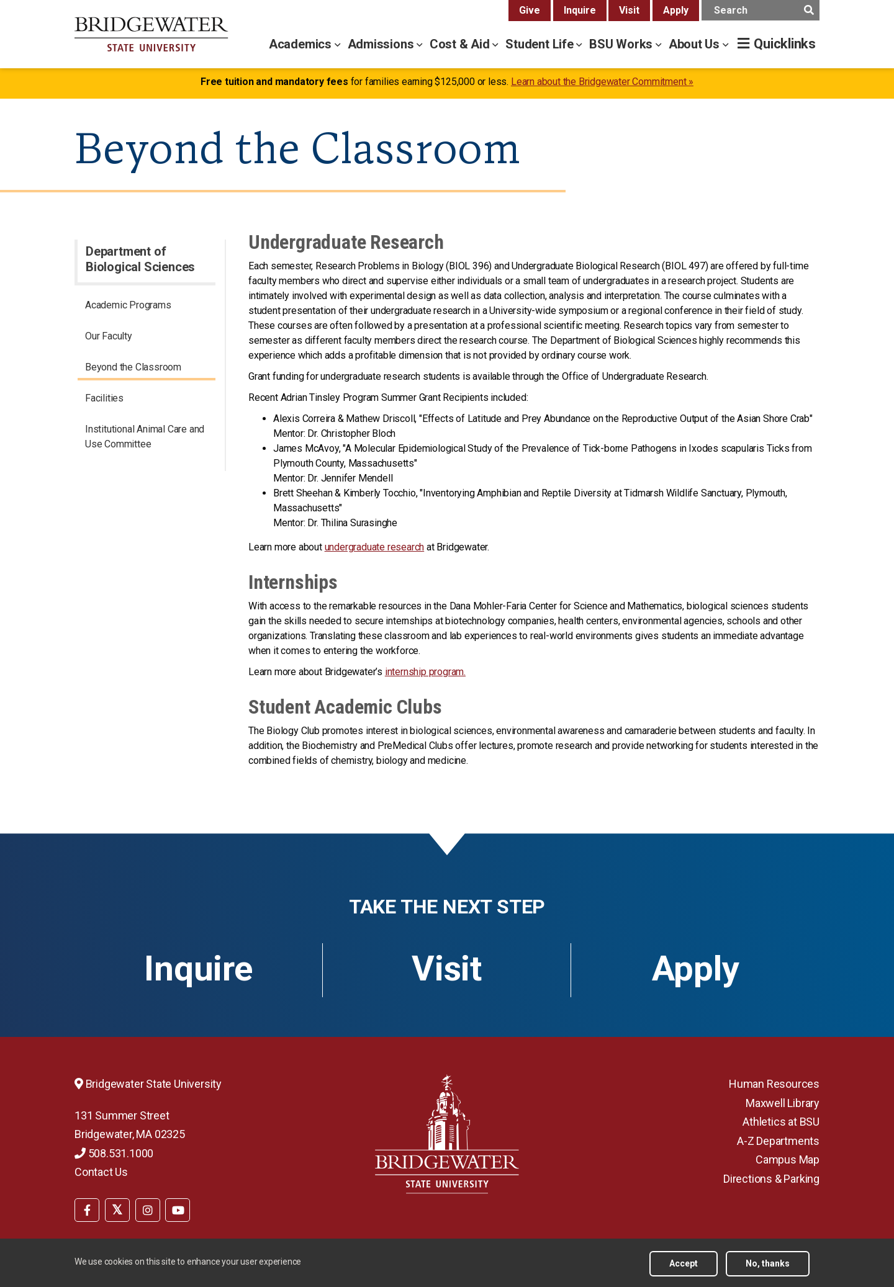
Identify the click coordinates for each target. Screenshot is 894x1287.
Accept (683, 1263)
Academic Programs (128, 305)
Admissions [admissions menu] (382, 44)
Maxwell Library (783, 1103)
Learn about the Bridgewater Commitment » (602, 81)
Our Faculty (108, 336)
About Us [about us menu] (696, 44)
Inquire (580, 10)
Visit (629, 10)
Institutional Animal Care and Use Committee (144, 436)
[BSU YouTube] (177, 1210)
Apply (676, 10)
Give (529, 10)
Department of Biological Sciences (140, 259)
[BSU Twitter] (117, 1210)
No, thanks (768, 1263)
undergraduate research (375, 547)
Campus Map (788, 1159)
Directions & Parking (771, 1178)
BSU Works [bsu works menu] (622, 44)
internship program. (425, 672)
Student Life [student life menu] (540, 44)
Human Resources (774, 1083)
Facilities (104, 398)
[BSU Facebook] (86, 1210)
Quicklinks (785, 44)
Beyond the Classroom (133, 367)
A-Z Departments (778, 1140)
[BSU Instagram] (147, 1210)
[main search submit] (808, 10)
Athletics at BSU (781, 1121)
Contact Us (101, 1171)
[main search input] (761, 10)
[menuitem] (146, 307)
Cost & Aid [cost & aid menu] (461, 44)
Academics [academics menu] (302, 44)
